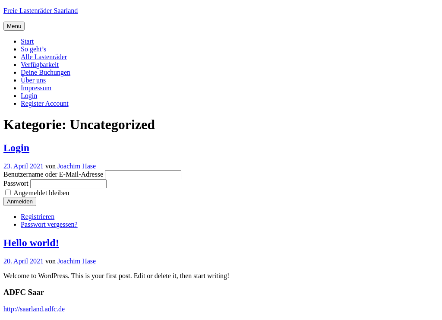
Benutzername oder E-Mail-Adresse (53, 174)
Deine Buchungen (45, 72)
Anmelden (20, 201)
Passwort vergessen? (49, 224)
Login (29, 95)
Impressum (36, 88)
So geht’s (33, 49)
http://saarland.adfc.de (34, 309)
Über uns (33, 80)
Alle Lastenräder (44, 56)
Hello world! (31, 242)
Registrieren (37, 216)
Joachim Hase (76, 166)
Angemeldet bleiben (41, 192)
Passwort (15, 183)
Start (27, 41)
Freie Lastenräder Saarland (40, 10)
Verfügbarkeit (40, 64)
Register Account (45, 103)
